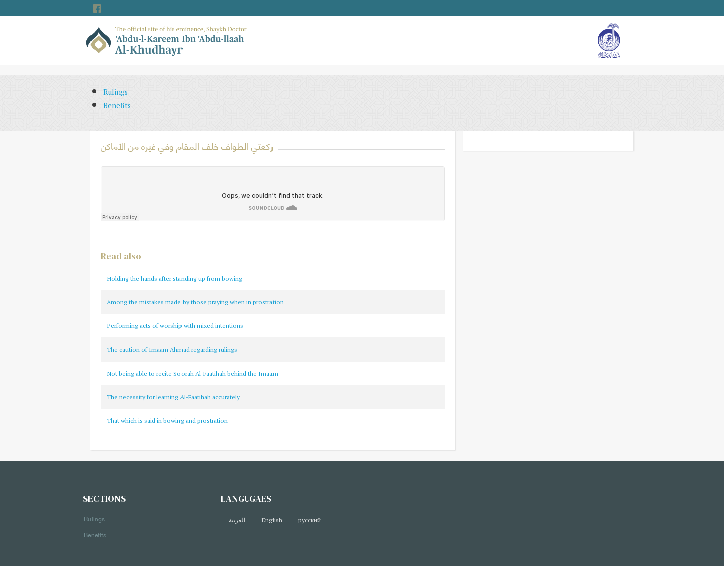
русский (309, 520)
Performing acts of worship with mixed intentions (175, 325)
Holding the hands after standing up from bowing (174, 278)
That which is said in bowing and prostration (167, 420)
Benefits (117, 105)
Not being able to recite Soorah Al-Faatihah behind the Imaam (192, 373)
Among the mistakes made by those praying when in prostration (195, 302)
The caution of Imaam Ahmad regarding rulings (172, 349)
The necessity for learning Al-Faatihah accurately (173, 397)
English (271, 520)
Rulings (115, 92)
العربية (237, 520)
